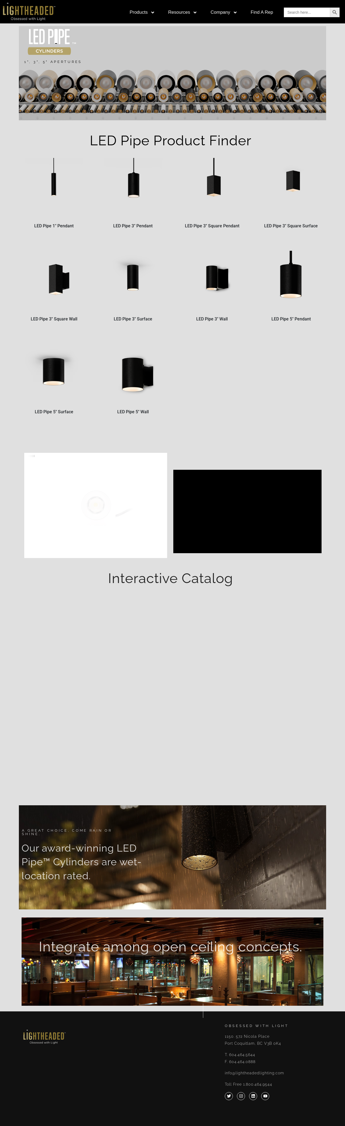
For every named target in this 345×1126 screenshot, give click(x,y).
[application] (247, 511)
